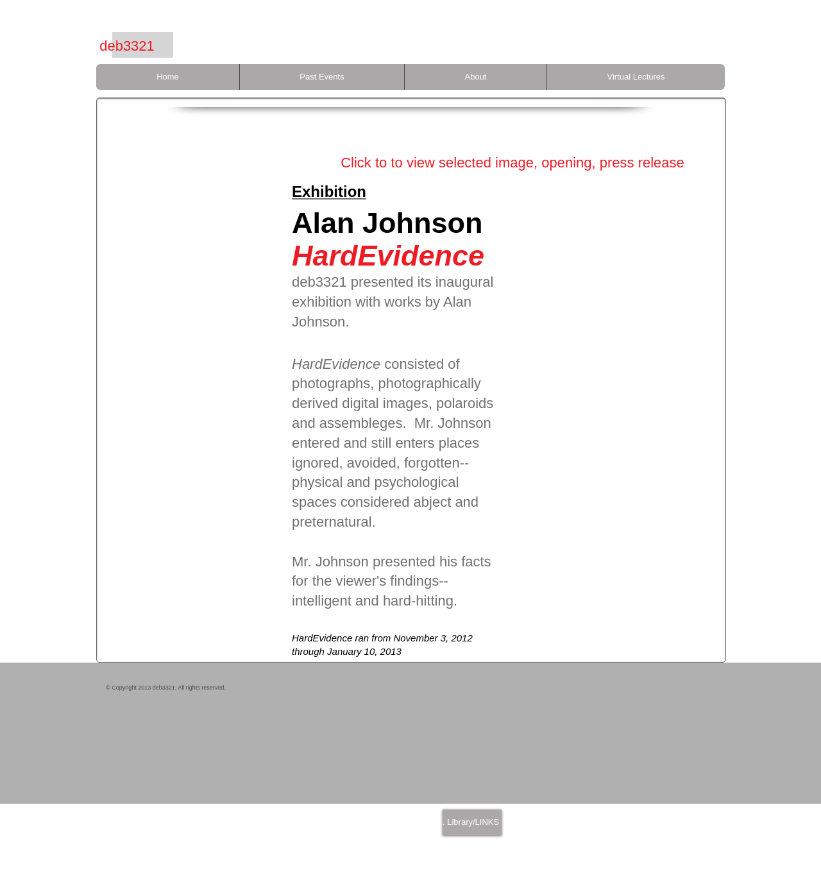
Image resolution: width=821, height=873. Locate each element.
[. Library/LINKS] (472, 822)
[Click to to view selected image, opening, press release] (512, 163)
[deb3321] (127, 46)
